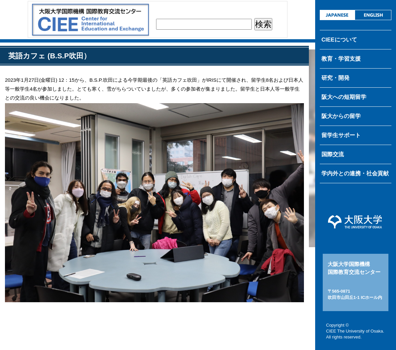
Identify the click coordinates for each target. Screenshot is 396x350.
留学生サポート (341, 135)
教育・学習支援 (341, 59)
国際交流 (332, 154)
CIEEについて (339, 40)
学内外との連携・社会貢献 (355, 173)
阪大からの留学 (341, 116)
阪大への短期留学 (343, 97)
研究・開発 (335, 78)
